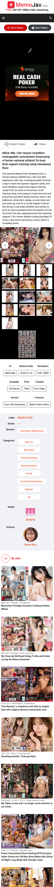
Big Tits (29, 442)
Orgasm (29, 489)
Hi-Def (29, 473)
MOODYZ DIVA (25, 417)
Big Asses (29, 450)
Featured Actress (29, 457)
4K (29, 497)
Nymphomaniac (29, 465)
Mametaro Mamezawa (31, 431)
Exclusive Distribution (31, 481)
